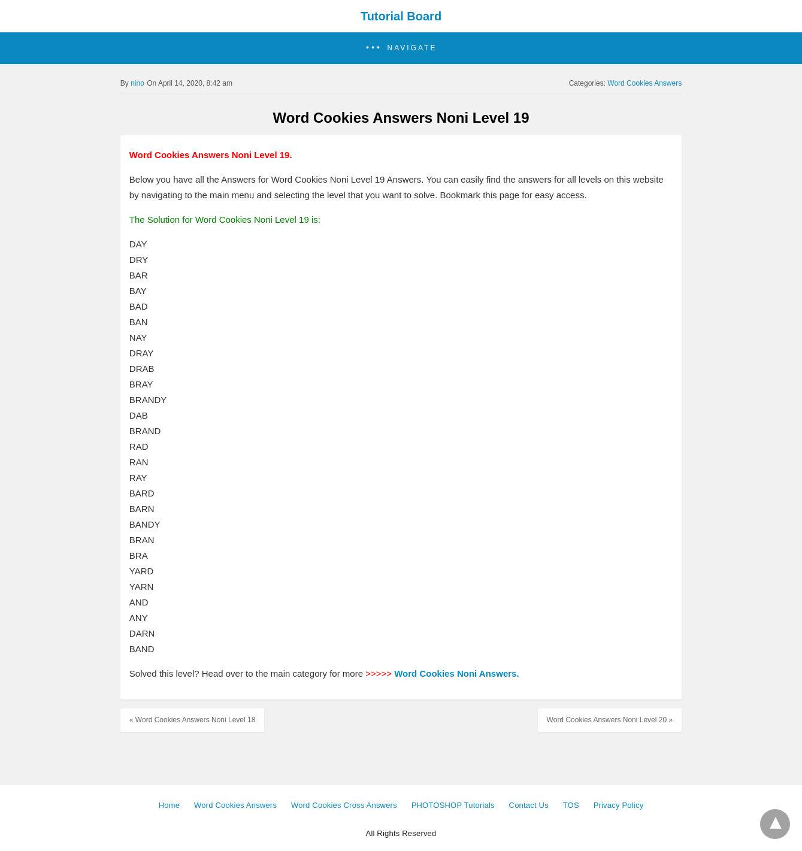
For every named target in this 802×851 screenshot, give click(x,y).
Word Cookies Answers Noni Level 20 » (610, 720)
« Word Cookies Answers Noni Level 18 (192, 720)
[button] (401, 48)
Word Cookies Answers (644, 83)
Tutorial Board (401, 16)
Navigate (412, 48)
